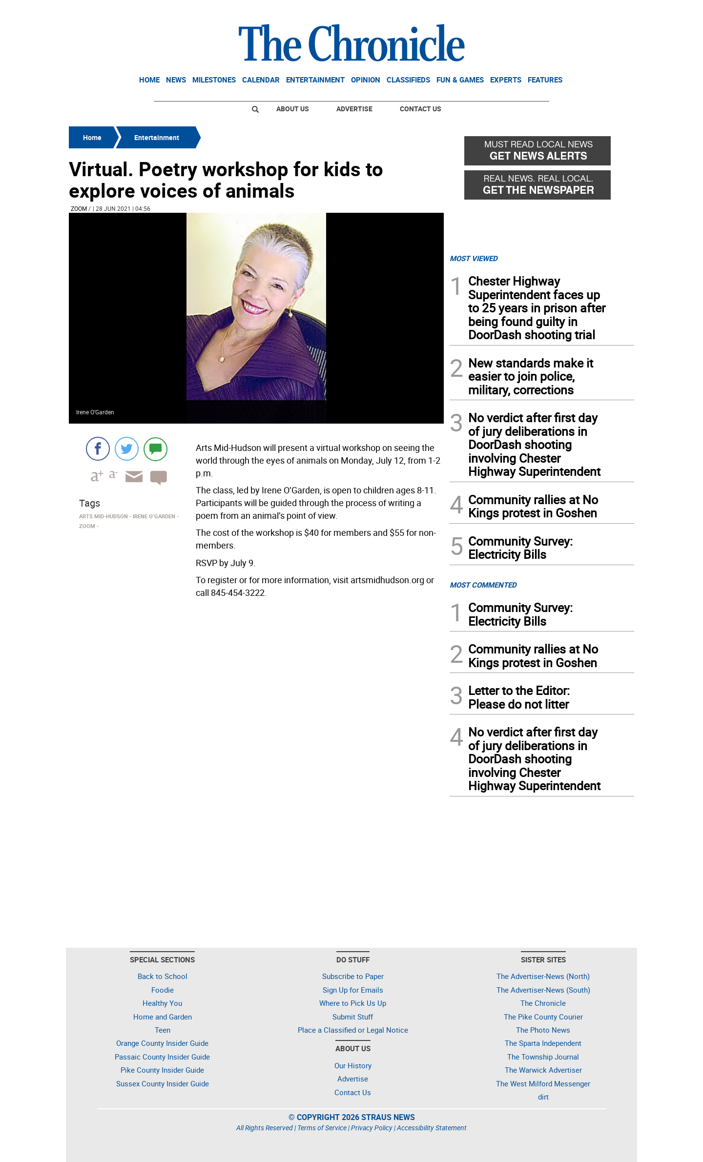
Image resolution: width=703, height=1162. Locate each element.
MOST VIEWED (473, 258)
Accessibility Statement (432, 1127)
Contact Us (420, 108)
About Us (292, 108)
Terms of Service (322, 1127)
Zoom (79, 208)
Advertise (354, 108)
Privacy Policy (372, 1127)
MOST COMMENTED (483, 585)
